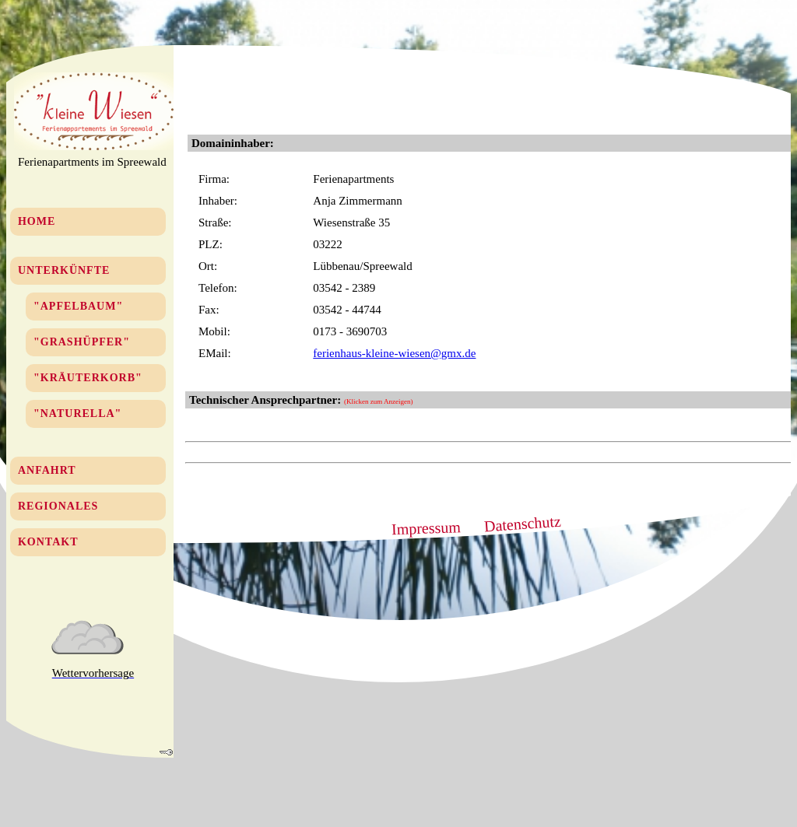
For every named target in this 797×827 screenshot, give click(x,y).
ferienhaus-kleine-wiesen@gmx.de (394, 353)
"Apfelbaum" (78, 306)
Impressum (426, 528)
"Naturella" (77, 413)
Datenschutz (522, 524)
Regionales (58, 506)
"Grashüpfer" (81, 342)
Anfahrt (47, 470)
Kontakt (48, 542)
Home (36, 221)
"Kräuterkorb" (87, 378)
